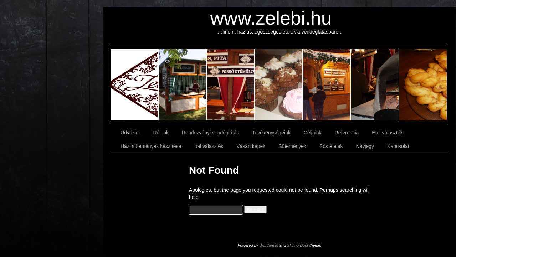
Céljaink (313, 132)
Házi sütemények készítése (150, 146)
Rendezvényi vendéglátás (210, 132)
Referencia (347, 132)
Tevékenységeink (271, 132)
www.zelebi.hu (271, 18)
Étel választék (387, 132)
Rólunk (161, 132)
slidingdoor (135, 84)
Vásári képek (250, 146)
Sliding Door (297, 245)
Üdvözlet (130, 132)
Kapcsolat (398, 146)
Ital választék (208, 146)
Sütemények (292, 146)
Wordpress (268, 245)
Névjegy (365, 146)
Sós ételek (331, 146)
